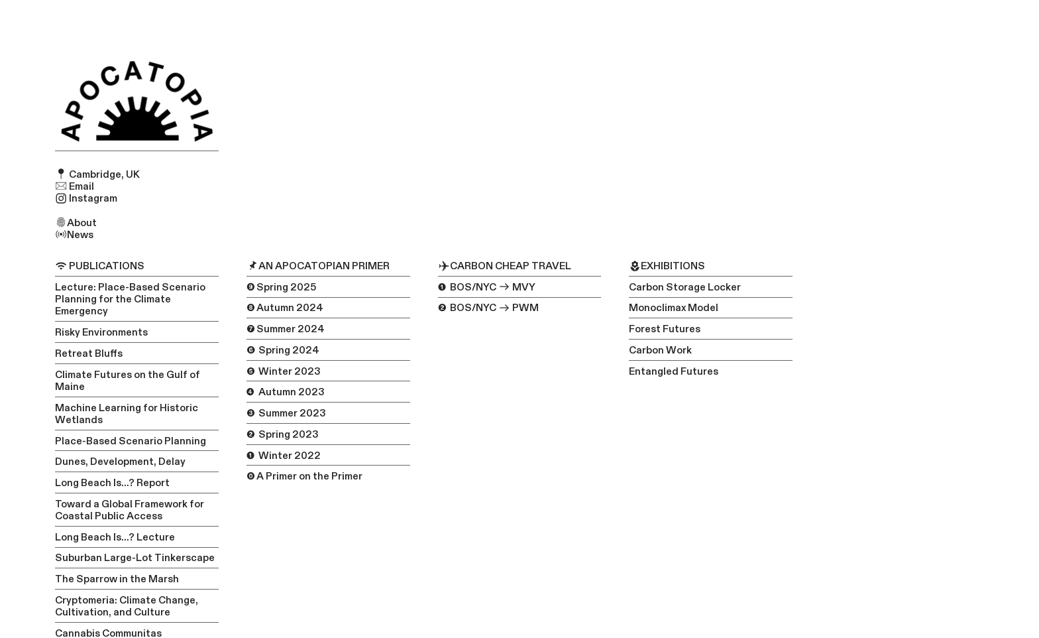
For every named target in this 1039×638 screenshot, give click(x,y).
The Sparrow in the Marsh (117, 579)
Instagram (86, 198)
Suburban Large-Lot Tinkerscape (135, 557)
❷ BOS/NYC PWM (488, 307)
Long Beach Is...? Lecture (115, 537)
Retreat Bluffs (89, 353)
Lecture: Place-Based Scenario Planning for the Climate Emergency (130, 299)
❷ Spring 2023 (282, 434)
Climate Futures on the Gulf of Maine (127, 380)
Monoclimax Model (673, 307)
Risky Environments (101, 332)
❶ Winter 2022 (283, 455)
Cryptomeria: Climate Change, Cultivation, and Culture (126, 606)
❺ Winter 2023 (283, 371)
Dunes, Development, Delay (120, 461)
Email (74, 186)
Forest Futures (664, 329)
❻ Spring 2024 (282, 350)
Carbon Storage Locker (685, 287)
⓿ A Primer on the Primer (304, 476)
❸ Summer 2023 (286, 413)
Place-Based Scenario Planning (130, 441)
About (76, 222)
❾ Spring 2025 (281, 287)
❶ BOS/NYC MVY (486, 287)
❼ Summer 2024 (285, 329)
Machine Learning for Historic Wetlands (126, 413)
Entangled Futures (673, 371)
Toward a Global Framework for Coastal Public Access (129, 510)
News (74, 234)
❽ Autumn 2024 (284, 307)
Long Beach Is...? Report (112, 482)
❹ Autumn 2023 (285, 392)
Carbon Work (660, 350)
